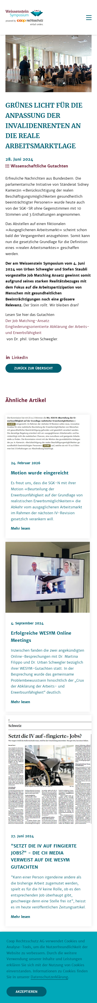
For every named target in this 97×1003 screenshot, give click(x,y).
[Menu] (89, 17)
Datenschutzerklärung (49, 977)
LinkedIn (16, 357)
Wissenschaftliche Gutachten (36, 166)
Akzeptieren (26, 992)
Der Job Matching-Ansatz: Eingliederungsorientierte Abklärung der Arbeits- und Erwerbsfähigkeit (47, 327)
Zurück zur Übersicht (33, 368)
